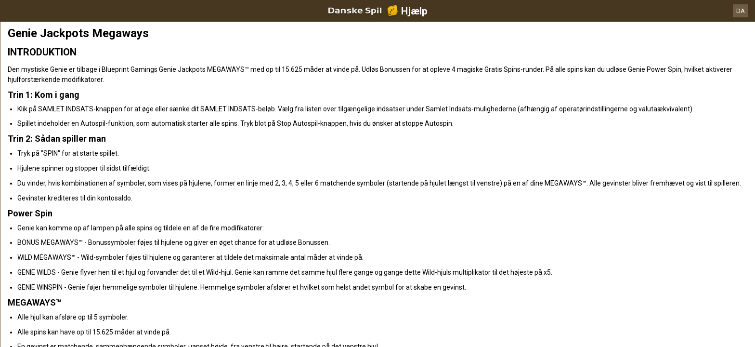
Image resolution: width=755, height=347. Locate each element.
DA (740, 10)
